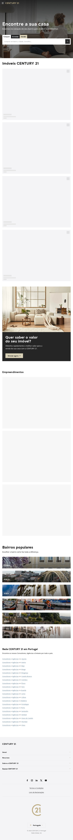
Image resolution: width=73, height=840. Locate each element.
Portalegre (25, 704)
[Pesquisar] (67, 41)
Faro (23, 687)
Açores (24, 659)
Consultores (6, 659)
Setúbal (24, 715)
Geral (36, 752)
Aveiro (23, 662)
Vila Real (24, 722)
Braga (23, 669)
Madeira (24, 701)
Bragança (24, 673)
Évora (23, 683)
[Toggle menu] (3, 3)
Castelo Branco (26, 676)
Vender (23, 37)
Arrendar (15, 37)
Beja (22, 666)
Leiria (23, 694)
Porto (23, 708)
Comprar (6, 37)
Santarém (24, 711)
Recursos (36, 758)
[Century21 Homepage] (12, 3)
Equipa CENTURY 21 (36, 769)
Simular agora (14, 356)
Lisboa (23, 697)
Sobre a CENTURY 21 (36, 763)
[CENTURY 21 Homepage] (36, 744)
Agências (15, 659)
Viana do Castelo (27, 718)
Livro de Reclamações (36, 792)
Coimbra (24, 680)
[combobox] (36, 825)
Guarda (23, 690)
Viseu (23, 725)
